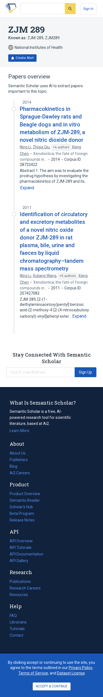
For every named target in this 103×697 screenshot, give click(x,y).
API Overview (21, 541)
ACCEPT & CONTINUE (52, 686)
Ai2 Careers (20, 473)
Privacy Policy (80, 667)
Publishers (19, 460)
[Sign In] (88, 9)
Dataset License (71, 673)
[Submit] (70, 8)
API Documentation (26, 554)
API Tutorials (21, 547)
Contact (16, 635)
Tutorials (17, 629)
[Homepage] (11, 8)
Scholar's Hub (21, 507)
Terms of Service (33, 673)
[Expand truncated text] (27, 187)
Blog (16, 466)
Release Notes (22, 520)
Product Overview (25, 494)
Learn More (19, 430)
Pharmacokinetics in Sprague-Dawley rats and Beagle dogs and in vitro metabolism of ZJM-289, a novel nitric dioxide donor (52, 124)
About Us (18, 453)
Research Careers (25, 588)
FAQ (13, 615)
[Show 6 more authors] (61, 147)
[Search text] (43, 9)
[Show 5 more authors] (67, 276)
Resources (19, 594)
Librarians (18, 622)
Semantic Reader (25, 500)
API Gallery (19, 560)
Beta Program (22, 513)
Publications (20, 581)
